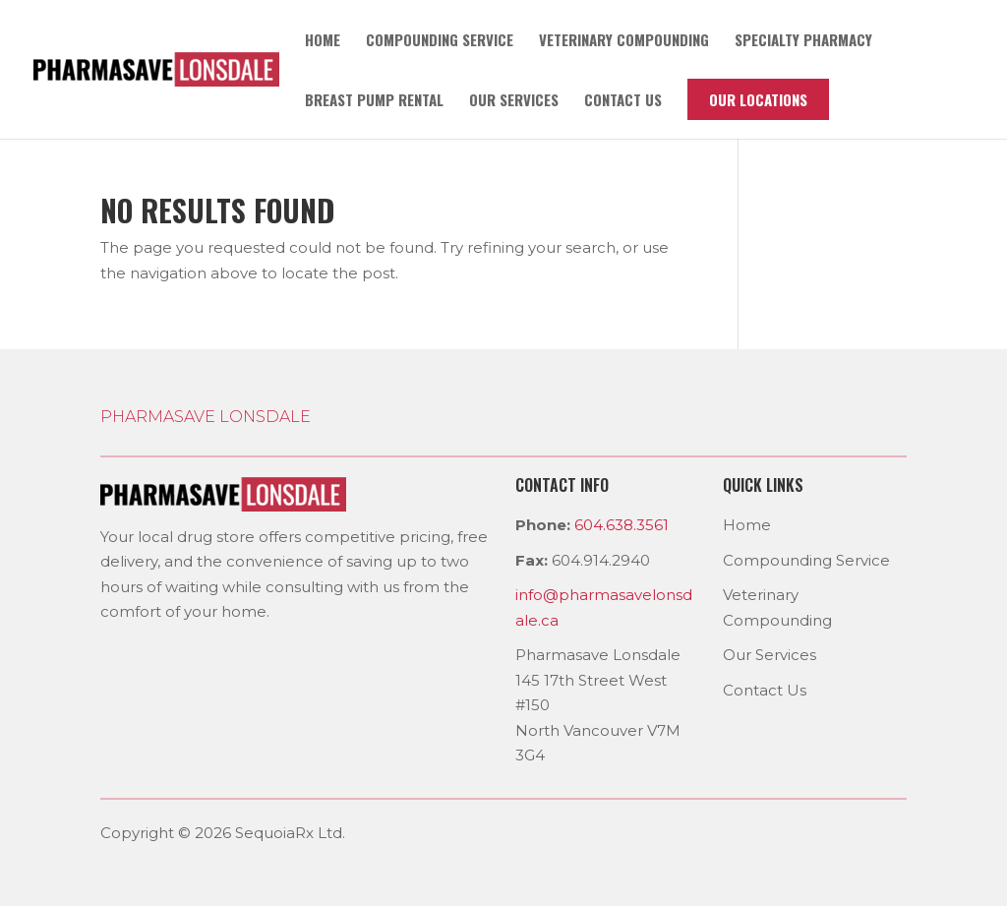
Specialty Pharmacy (803, 41)
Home (322, 41)
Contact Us (764, 690)
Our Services (514, 101)
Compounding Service (439, 41)
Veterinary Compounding (624, 41)
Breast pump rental (374, 101)
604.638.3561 (621, 524)
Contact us (623, 101)
